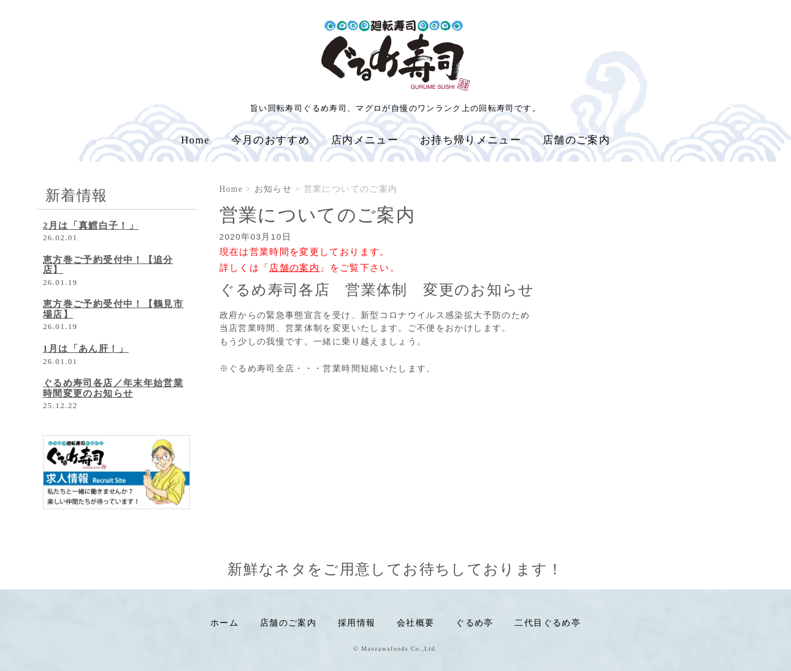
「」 (294, 268)
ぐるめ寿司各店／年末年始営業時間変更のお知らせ (113, 388)
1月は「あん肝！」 (86, 349)
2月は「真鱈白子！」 (91, 225)
